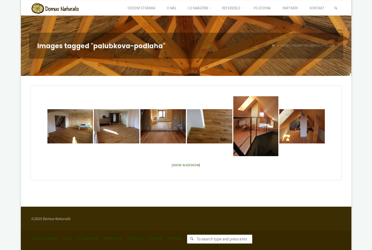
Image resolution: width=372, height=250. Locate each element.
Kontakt (175, 238)
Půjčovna (135, 238)
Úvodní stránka (44, 238)
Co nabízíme (87, 238)
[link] (335, 8)
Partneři (155, 238)
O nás (67, 238)
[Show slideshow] (186, 165)
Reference (113, 238)
